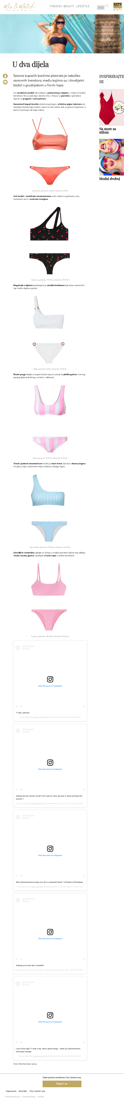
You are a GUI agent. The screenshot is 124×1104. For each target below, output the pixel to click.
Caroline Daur (38, 1056)
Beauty (68, 6)
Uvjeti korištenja (28, 1097)
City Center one (37, 1091)
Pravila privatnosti (12, 1097)
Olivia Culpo (38, 717)
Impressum (11, 1091)
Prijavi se (62, 1084)
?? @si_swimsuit (22, 713)
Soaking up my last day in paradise (30, 965)
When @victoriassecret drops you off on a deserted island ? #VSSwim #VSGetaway (49, 882)
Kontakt (23, 1091)
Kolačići (41, 1097)
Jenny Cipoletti (37, 887)
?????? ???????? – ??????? (41, 970)
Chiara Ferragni (37, 803)
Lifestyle (82, 6)
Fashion (55, 6)
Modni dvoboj (109, 178)
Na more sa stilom (107, 130)
